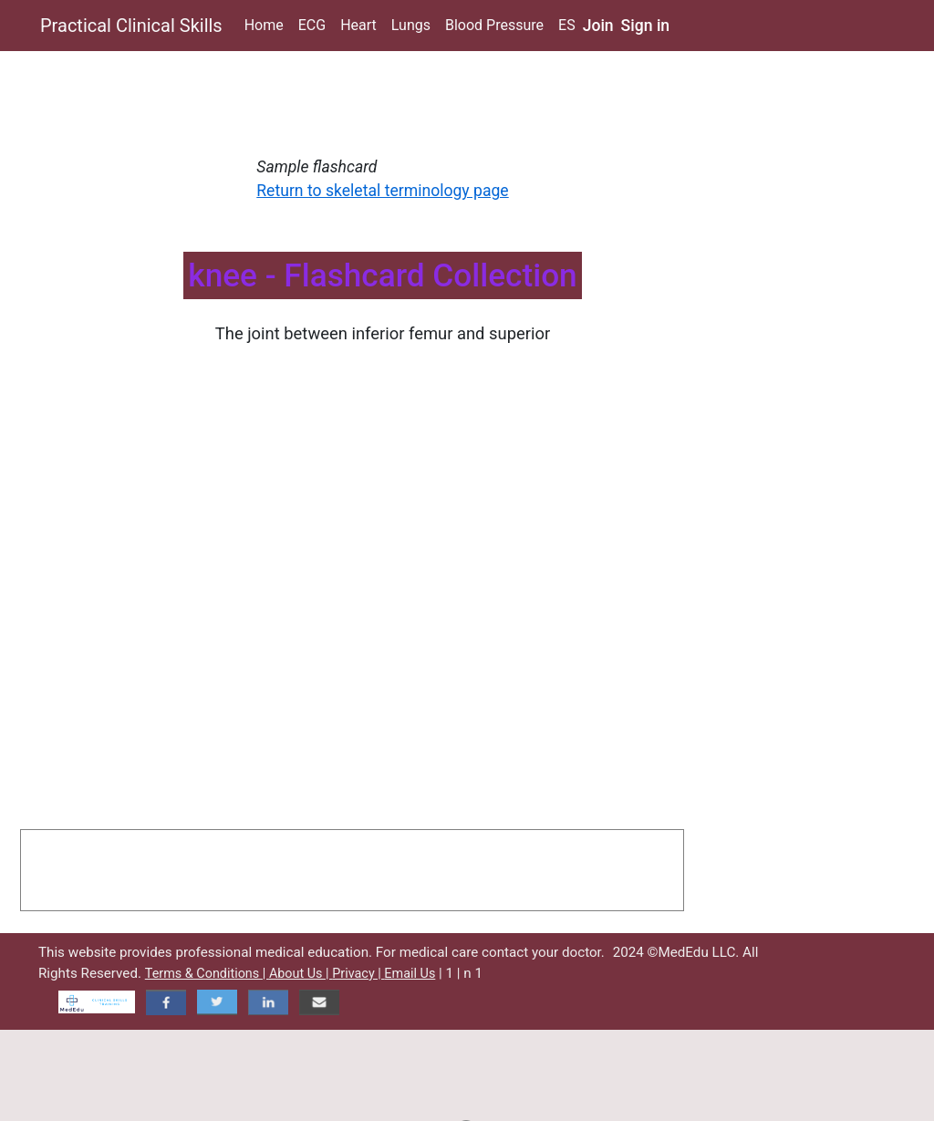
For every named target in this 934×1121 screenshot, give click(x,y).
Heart (358, 25)
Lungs (411, 25)
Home (264, 25)
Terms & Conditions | (207, 973)
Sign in (645, 25)
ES (567, 25)
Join (598, 25)
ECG (312, 25)
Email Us (409, 973)
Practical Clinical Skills (131, 25)
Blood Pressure (494, 25)
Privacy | (358, 973)
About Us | (300, 973)
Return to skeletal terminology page (382, 191)
